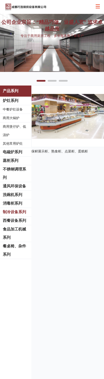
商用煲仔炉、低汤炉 (14, 131)
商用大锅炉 (11, 118)
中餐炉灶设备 (13, 109)
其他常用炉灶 (13, 143)
